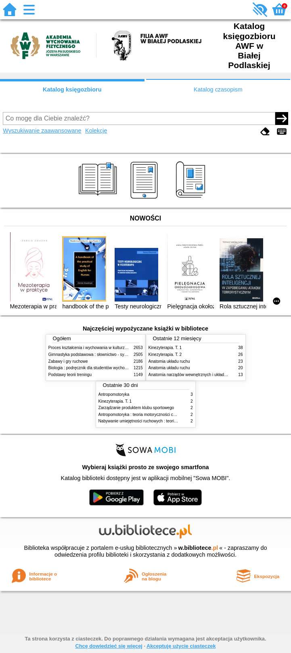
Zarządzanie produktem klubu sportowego (136, 408)
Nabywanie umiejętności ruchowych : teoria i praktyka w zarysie (155, 421)
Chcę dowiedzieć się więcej (108, 646)
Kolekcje (96, 130)
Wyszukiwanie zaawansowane (42, 130)
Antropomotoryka (114, 394)
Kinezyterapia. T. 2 (165, 354)
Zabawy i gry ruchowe (68, 361)
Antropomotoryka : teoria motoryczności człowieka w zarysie (152, 414)
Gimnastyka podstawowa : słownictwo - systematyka (95, 354)
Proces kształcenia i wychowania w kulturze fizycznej (96, 347)
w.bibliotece (198, 548)
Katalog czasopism (218, 89)
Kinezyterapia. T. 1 (165, 347)
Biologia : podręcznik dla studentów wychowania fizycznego (102, 368)
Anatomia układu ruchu (169, 361)
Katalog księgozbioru (72, 89)
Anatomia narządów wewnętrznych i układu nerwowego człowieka (208, 374)
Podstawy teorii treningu (70, 374)
